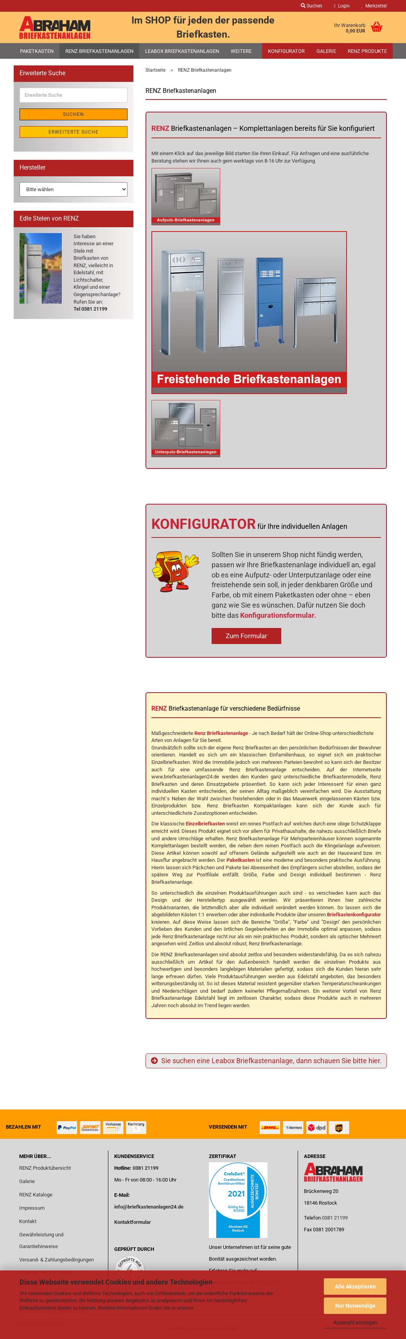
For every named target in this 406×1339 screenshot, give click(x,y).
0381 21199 (144, 1168)
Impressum (32, 1208)
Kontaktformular (132, 1222)
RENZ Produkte (367, 51)
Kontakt (27, 1221)
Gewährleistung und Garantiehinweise (41, 1240)
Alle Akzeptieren (355, 1286)
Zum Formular (246, 636)
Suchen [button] (311, 6)
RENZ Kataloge (35, 1195)
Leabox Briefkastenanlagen (182, 51)
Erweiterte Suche (74, 132)
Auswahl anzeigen (355, 1322)
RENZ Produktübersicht (45, 1168)
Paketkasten (37, 51)
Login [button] (342, 6)
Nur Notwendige (355, 1306)
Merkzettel (374, 6)
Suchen (73, 114)
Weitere (241, 51)
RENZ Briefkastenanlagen (99, 51)
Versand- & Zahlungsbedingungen (56, 1260)
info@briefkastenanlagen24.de (148, 1207)
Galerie (326, 51)
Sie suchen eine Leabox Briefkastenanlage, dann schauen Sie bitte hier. (266, 1061)
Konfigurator (286, 51)
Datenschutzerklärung (219, 1308)
